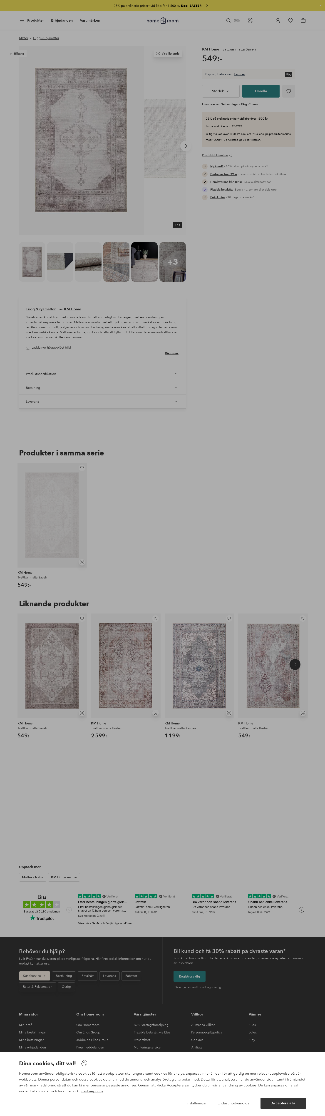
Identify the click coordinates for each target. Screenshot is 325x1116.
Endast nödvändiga (234, 1103)
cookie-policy (92, 1091)
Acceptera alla (283, 1103)
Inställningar (196, 1103)
